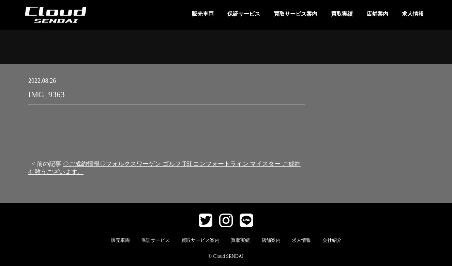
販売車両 (203, 14)
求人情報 (413, 14)
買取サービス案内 (295, 14)
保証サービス (243, 14)
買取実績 (342, 14)
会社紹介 (332, 240)
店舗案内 (377, 14)
